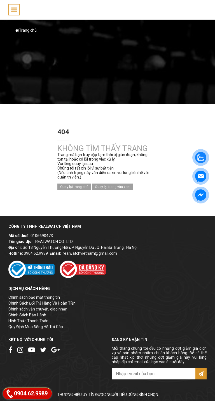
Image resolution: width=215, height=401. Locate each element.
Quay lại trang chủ (74, 187)
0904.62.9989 (36, 253)
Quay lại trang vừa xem (112, 187)
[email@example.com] (153, 373)
